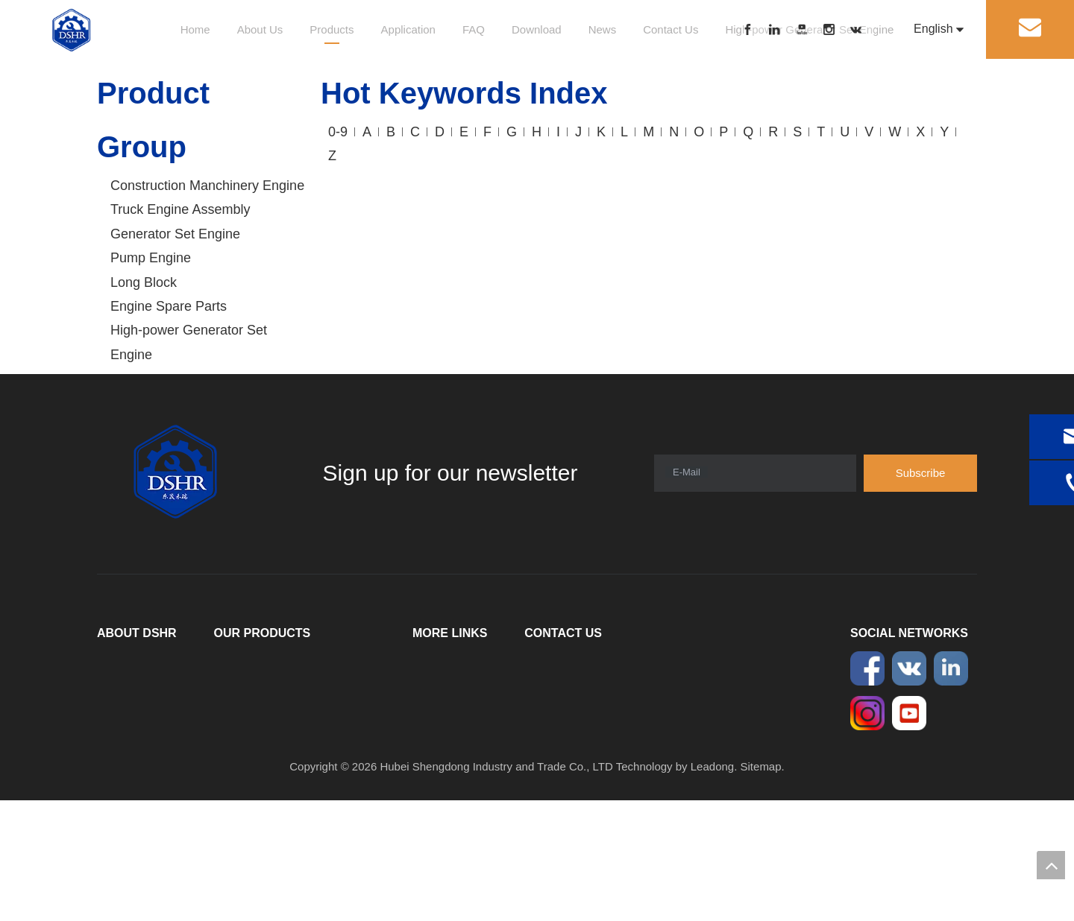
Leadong (712, 887)
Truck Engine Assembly (180, 209)
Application (408, 29)
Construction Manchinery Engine (207, 185)
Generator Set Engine (175, 234)
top (1051, 865)
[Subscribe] (920, 473)
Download (537, 29)
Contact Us (670, 29)
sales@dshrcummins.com (626, 758)
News (602, 29)
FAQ (473, 29)
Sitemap (761, 887)
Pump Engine (150, 257)
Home (195, 29)
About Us (260, 29)
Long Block (143, 282)
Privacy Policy (447, 765)
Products (332, 29)
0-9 (338, 131)
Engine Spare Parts (168, 306)
